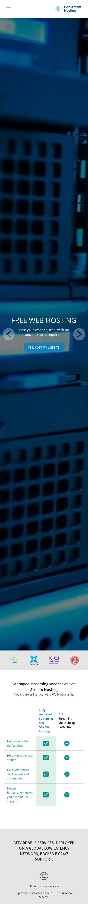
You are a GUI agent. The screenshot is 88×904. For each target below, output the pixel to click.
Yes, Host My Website (43, 347)
